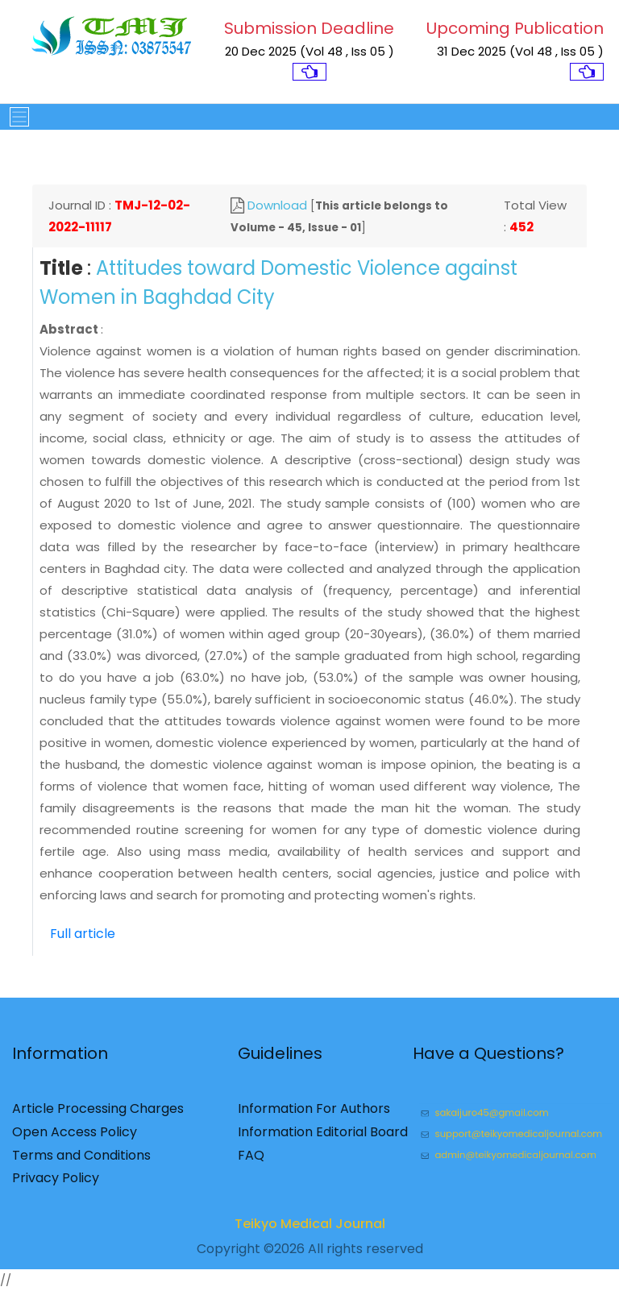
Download (277, 205)
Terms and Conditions (81, 1160)
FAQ (251, 1160)
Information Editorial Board (323, 1136)
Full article (82, 933)
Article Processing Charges (98, 1114)
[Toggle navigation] (14, 117)
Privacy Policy (55, 1183)
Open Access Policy (74, 1136)
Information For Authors (314, 1114)
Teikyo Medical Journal (310, 1229)
